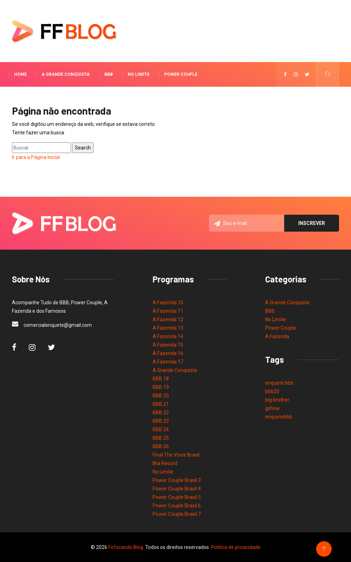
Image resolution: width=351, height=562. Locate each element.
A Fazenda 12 (168, 319)
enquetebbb (278, 417)
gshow (272, 408)
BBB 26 (161, 446)
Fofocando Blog (125, 547)
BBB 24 (161, 429)
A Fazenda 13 (168, 328)
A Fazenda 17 (168, 362)
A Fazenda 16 (168, 353)
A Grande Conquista (66, 74)
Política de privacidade (236, 547)
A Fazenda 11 (168, 311)
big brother (277, 400)
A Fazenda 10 (168, 302)
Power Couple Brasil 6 (177, 505)
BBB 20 (161, 395)
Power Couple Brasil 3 (177, 480)
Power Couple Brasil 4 (177, 488)
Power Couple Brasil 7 (177, 514)
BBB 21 (161, 404)
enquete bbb (279, 383)
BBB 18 (161, 378)
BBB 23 (161, 421)
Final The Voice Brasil (176, 455)
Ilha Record (165, 463)
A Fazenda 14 (168, 336)
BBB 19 (161, 387)
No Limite (138, 74)
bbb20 (272, 391)
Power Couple (180, 74)
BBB (108, 74)
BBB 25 (161, 438)
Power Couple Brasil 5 (177, 497)
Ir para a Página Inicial (36, 157)
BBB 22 (161, 412)
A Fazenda (277, 336)
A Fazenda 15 (168, 345)
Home (20, 74)
